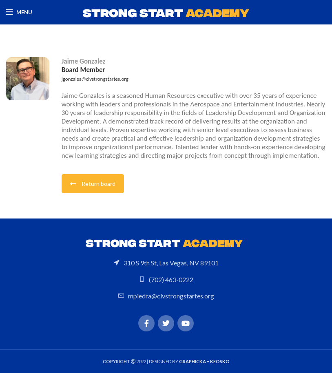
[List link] (166, 263)
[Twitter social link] (166, 323)
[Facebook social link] (146, 323)
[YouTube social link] (185, 323)
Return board (92, 183)
